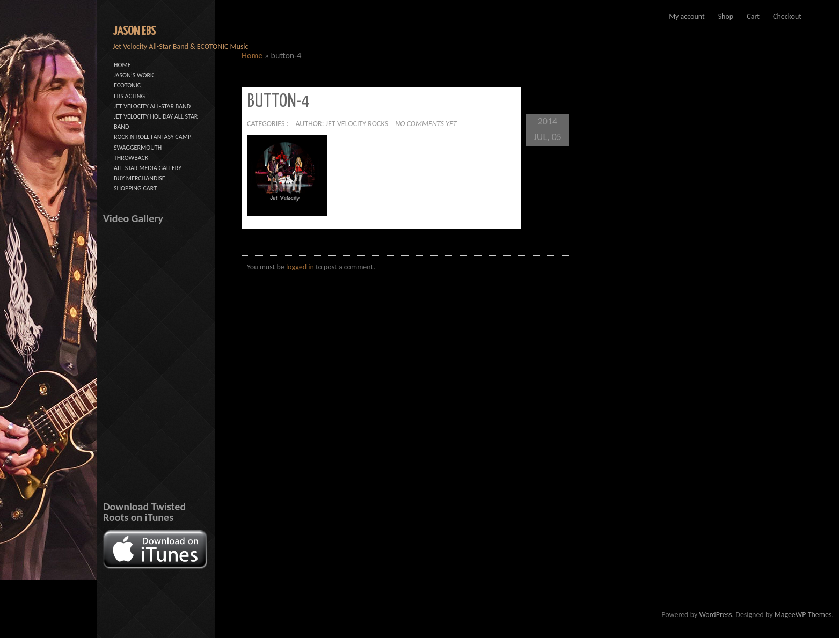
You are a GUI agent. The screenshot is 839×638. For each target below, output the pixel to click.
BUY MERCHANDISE (139, 178)
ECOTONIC (127, 85)
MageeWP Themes (803, 614)
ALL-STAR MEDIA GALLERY (147, 168)
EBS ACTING (129, 96)
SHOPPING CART (135, 188)
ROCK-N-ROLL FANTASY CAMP (152, 137)
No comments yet (425, 123)
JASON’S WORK (134, 75)
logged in (300, 267)
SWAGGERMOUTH (138, 147)
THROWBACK (131, 158)
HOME (122, 65)
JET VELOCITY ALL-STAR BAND (152, 106)
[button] (287, 175)
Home (252, 55)
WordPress (715, 614)
